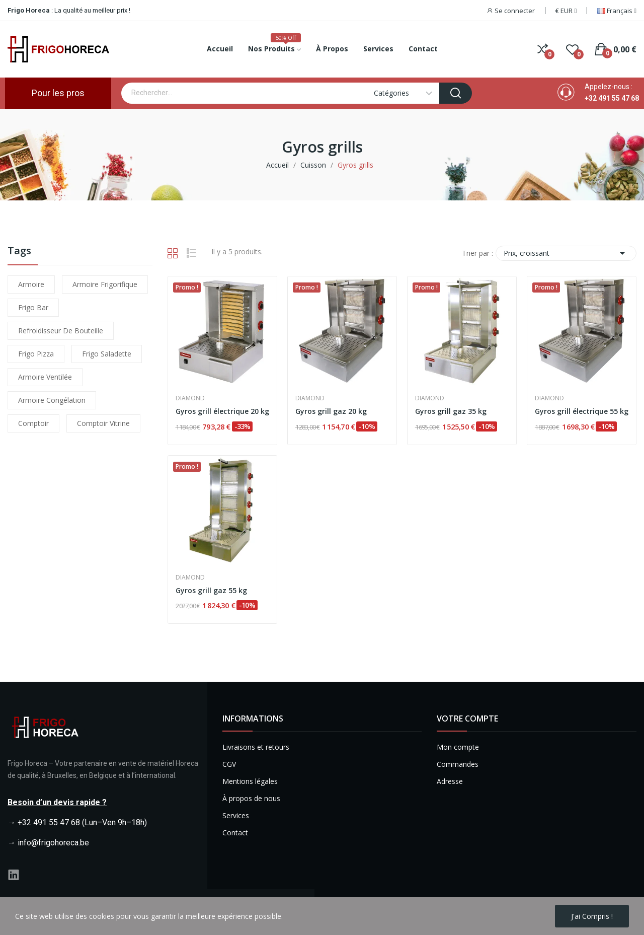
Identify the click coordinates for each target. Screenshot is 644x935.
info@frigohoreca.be (53, 842)
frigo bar (33, 307)
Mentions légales (250, 781)
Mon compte (458, 747)
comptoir (33, 423)
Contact (235, 832)
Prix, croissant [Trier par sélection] (566, 253)
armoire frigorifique (104, 284)
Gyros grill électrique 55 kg (581, 411)
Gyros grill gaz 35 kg (451, 411)
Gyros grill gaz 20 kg (331, 411)
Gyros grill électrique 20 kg (222, 411)
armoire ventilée (45, 377)
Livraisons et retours (255, 747)
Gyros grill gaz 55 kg (211, 590)
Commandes (457, 764)
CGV (229, 764)
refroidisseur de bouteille (60, 330)
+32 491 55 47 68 (612, 98)
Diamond (190, 398)
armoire (31, 284)
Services (235, 815)
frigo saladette (106, 353)
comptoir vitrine (103, 423)
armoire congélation (52, 400)
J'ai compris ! (592, 916)
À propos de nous (251, 798)
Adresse (450, 781)
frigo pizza (36, 353)
